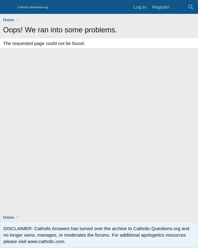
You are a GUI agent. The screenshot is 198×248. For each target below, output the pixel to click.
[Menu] (8, 7)
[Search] (191, 7)
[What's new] (178, 7)
